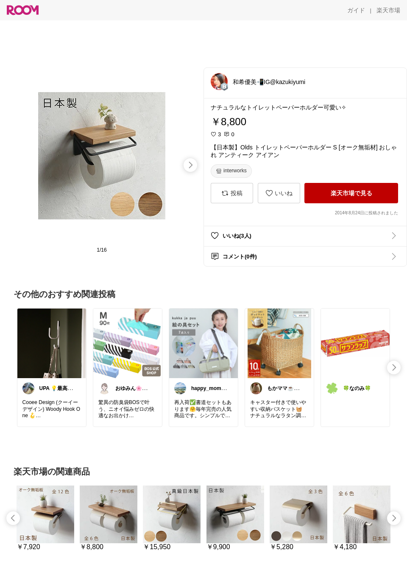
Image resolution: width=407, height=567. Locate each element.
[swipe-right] (190, 165)
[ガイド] (356, 10)
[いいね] (279, 193)
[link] (51, 343)
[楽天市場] (388, 10)
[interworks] (231, 171)
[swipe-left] (13, 518)
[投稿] (232, 193)
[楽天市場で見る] (351, 193)
